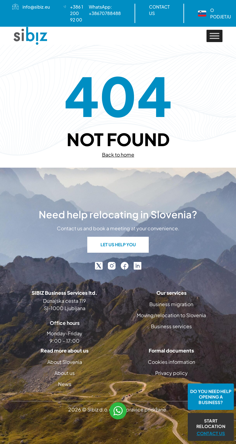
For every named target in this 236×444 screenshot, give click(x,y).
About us (64, 373)
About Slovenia (64, 362)
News (64, 384)
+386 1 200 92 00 (76, 13)
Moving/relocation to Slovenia (171, 315)
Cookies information (171, 362)
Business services (171, 326)
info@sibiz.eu (36, 7)
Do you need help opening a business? (210, 396)
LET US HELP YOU (118, 244)
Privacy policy (171, 373)
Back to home (118, 154)
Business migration (171, 304)
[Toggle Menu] (214, 36)
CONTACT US (159, 10)
